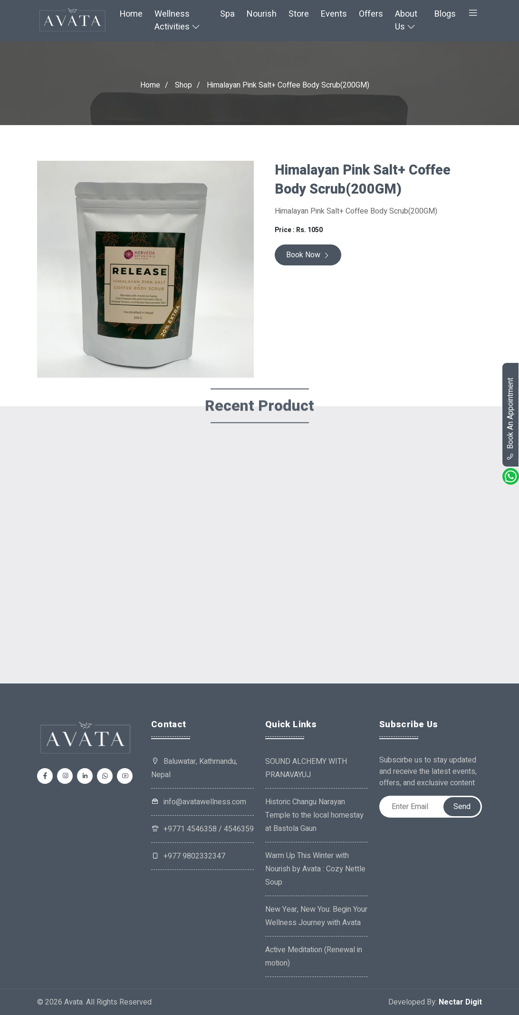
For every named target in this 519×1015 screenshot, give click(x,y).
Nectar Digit (460, 1002)
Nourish (262, 14)
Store (298, 14)
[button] (473, 14)
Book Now (308, 255)
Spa (227, 14)
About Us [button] (406, 20)
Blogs (445, 14)
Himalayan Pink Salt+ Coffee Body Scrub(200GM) (288, 85)
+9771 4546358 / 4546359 (202, 829)
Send (462, 806)
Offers (371, 14)
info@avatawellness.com (198, 802)
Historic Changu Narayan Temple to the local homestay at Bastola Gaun (314, 815)
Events (334, 14)
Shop (183, 85)
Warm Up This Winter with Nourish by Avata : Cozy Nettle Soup (315, 869)
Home (131, 14)
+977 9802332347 (188, 856)
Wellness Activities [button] (177, 20)
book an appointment (510, 419)
